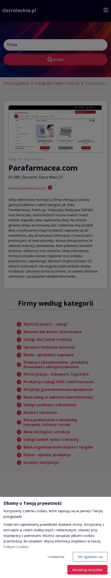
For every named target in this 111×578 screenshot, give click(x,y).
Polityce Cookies (15, 547)
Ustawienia (56, 557)
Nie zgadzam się (90, 557)
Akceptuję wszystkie (87, 570)
